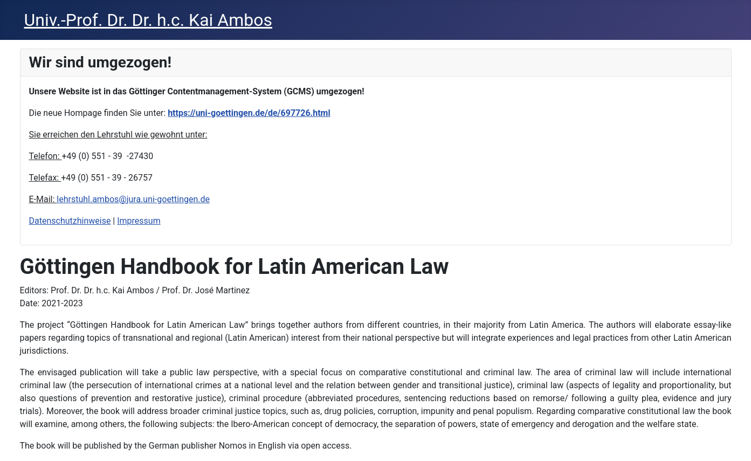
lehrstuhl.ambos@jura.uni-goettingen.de (133, 199)
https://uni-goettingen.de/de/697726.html (249, 113)
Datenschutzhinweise (70, 221)
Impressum (139, 221)
